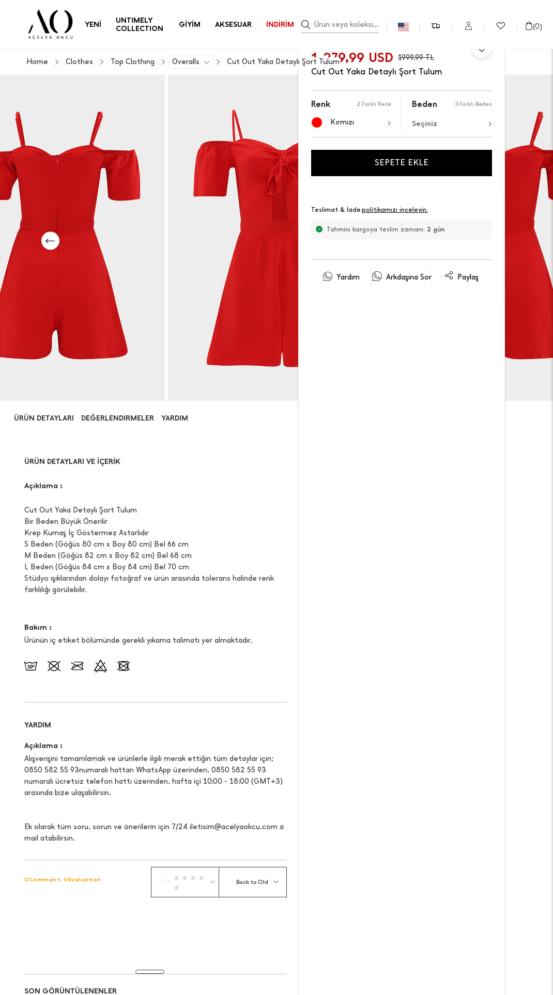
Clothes (79, 62)
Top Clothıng (133, 62)
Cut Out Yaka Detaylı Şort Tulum (283, 62)
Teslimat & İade (370, 210)
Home (37, 62)
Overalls (185, 62)
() (533, 27)
